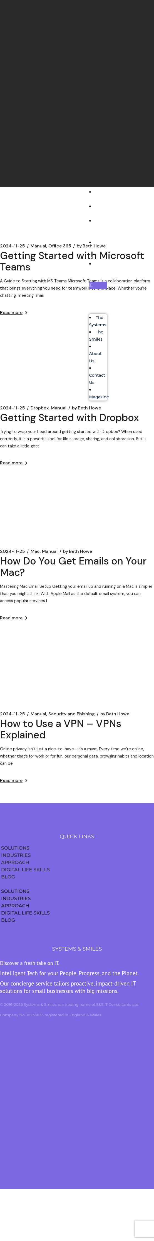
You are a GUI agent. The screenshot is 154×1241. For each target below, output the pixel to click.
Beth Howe (77, 551)
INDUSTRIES (16, 855)
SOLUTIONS (15, 848)
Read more (13, 463)
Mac (35, 551)
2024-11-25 (12, 551)
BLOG (8, 877)
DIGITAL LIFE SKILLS (25, 869)
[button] (98, 285)
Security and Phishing (71, 714)
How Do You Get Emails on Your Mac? (73, 566)
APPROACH (15, 862)
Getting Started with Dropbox (69, 417)
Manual (50, 551)
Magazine (101, 270)
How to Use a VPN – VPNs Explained (60, 729)
